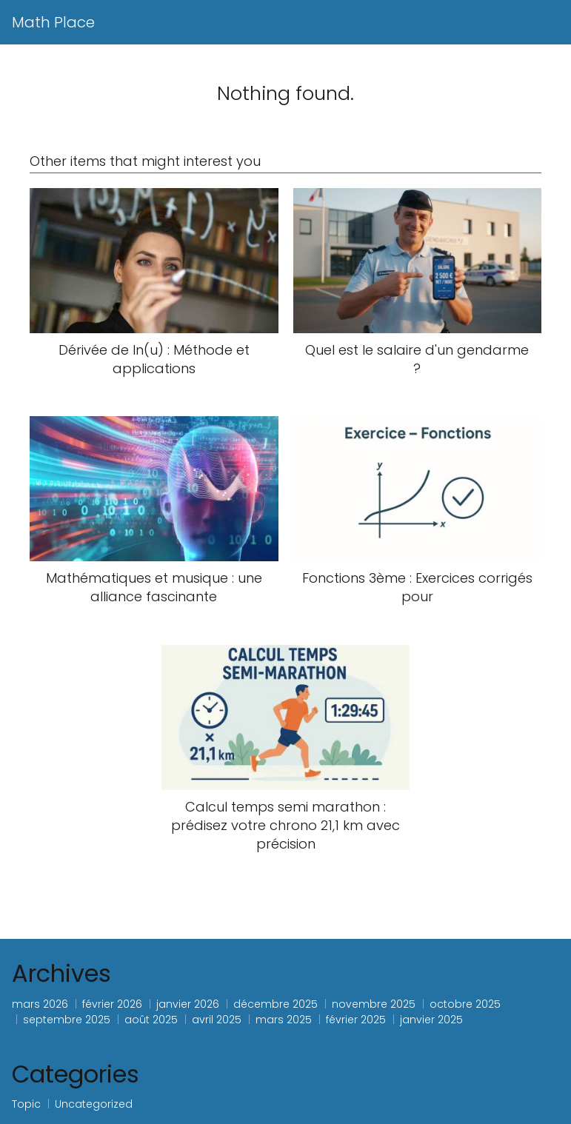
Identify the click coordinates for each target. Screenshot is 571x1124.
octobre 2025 (465, 1004)
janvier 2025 (431, 1019)
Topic (26, 1104)
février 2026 (112, 1004)
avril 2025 (216, 1019)
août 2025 (151, 1019)
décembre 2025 (275, 1004)
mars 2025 (284, 1019)
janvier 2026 (187, 1004)
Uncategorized (94, 1104)
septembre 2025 (66, 1019)
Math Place (53, 22)
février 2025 (356, 1019)
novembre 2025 (373, 1004)
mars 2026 (40, 1004)
